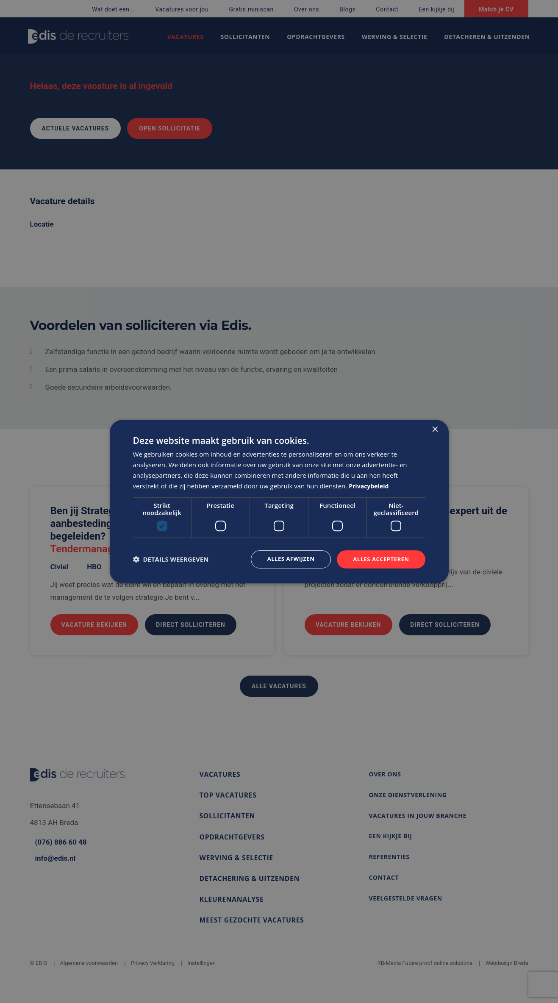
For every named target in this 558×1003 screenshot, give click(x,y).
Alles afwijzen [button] (286, 559)
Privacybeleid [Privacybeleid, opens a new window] (370, 485)
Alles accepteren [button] (379, 559)
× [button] (435, 429)
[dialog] (279, 501)
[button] (171, 559)
